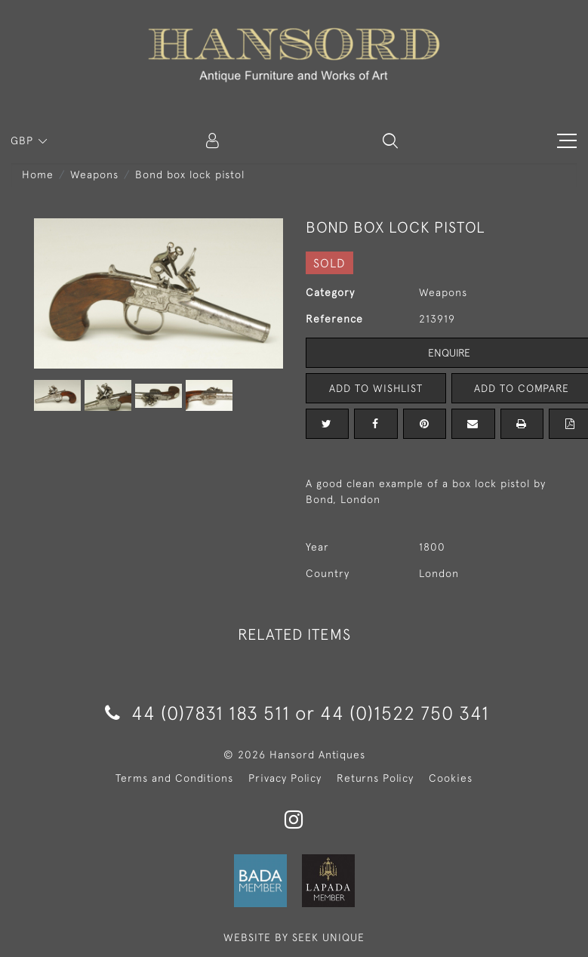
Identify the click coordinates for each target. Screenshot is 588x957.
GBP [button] (24, 140)
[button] (390, 140)
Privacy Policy (285, 778)
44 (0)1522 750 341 (404, 713)
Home (38, 174)
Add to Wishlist (376, 388)
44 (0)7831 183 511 (197, 713)
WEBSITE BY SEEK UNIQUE (294, 937)
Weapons (94, 174)
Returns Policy (375, 778)
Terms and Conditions (174, 778)
